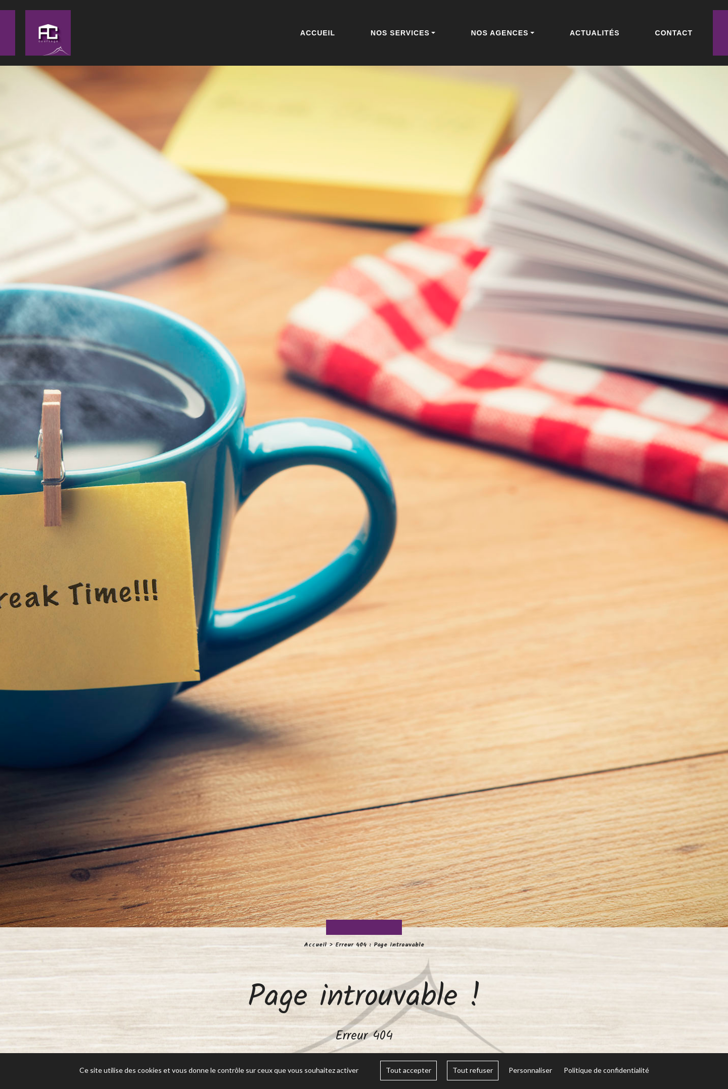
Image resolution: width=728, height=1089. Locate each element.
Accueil (315, 945)
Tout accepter (408, 1070)
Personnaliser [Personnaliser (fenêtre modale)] (530, 1070)
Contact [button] (674, 33)
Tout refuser (472, 1070)
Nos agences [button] (499, 33)
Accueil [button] (317, 33)
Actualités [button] (595, 33)
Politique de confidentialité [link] (606, 1070)
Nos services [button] (400, 33)
